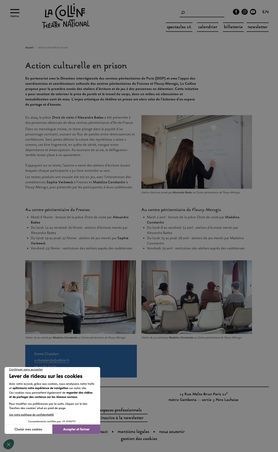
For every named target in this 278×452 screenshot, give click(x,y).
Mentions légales (133, 432)
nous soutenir (172, 432)
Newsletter (258, 27)
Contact (101, 432)
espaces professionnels (121, 410)
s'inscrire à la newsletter (120, 418)
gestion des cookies (139, 439)
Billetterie (233, 27)
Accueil (29, 47)
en (266, 12)
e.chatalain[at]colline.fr (51, 360)
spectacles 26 (179, 27)
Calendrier (207, 27)
